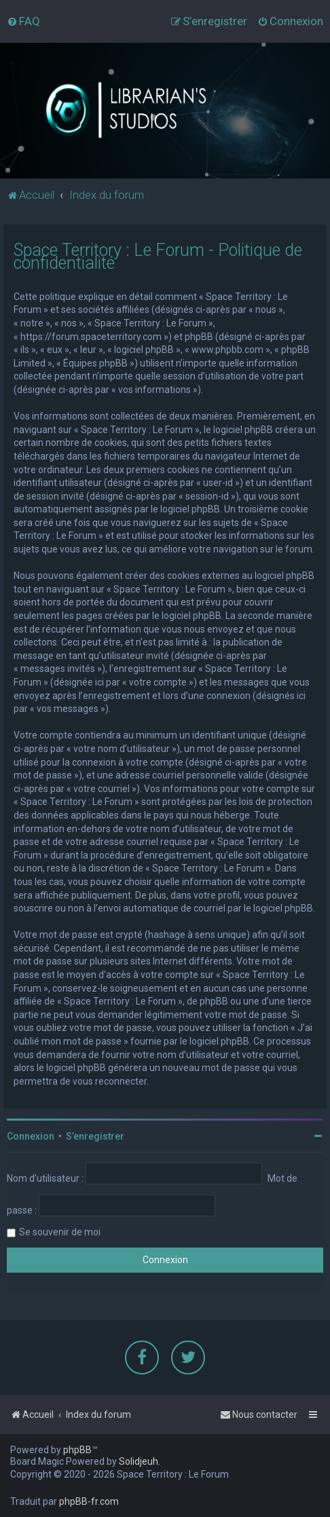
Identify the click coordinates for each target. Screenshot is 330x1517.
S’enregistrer (95, 1136)
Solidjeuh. (139, 1461)
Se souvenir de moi (59, 1231)
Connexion (30, 1136)
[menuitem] (23, 21)
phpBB (77, 1449)
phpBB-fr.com (89, 1501)
